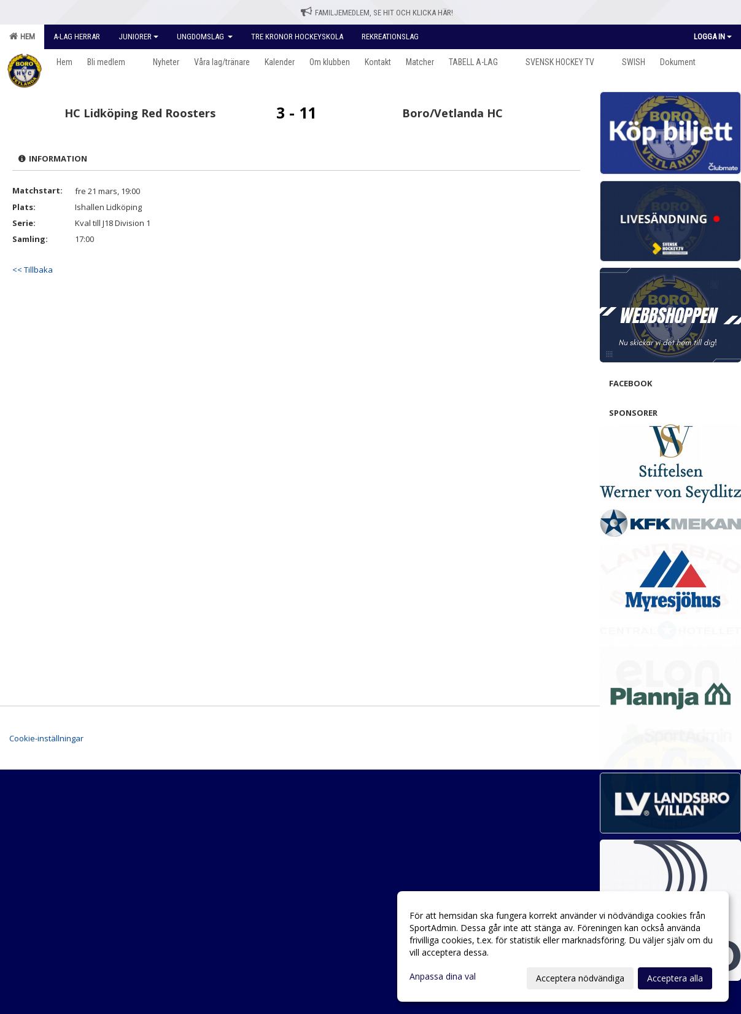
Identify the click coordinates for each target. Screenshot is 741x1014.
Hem (22, 36)
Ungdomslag (205, 36)
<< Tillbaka (32, 269)
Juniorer (138, 36)
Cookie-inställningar (46, 738)
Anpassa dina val (442, 976)
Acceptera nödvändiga (580, 978)
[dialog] (563, 946)
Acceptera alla (675, 978)
